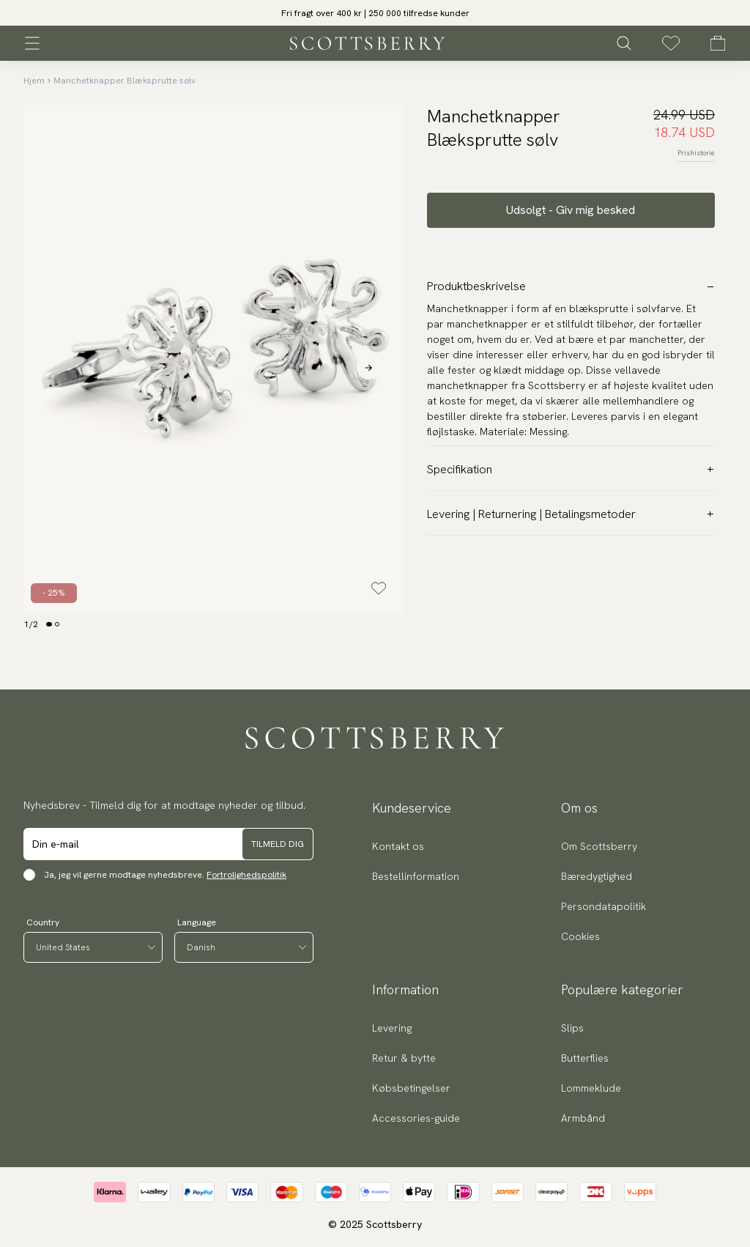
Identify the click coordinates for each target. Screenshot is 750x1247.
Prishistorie (696, 153)
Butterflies (585, 1058)
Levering (392, 1028)
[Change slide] (49, 624)
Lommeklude (591, 1088)
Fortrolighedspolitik (246, 875)
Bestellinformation (415, 876)
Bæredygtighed (596, 876)
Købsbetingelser (411, 1088)
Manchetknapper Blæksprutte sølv (124, 80)
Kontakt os (398, 846)
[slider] (375, 13)
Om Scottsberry (599, 846)
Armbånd (583, 1118)
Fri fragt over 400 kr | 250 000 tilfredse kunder (375, 13)
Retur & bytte (404, 1058)
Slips (572, 1028)
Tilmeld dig (277, 844)
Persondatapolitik (603, 906)
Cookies (580, 936)
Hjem (34, 80)
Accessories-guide (416, 1118)
